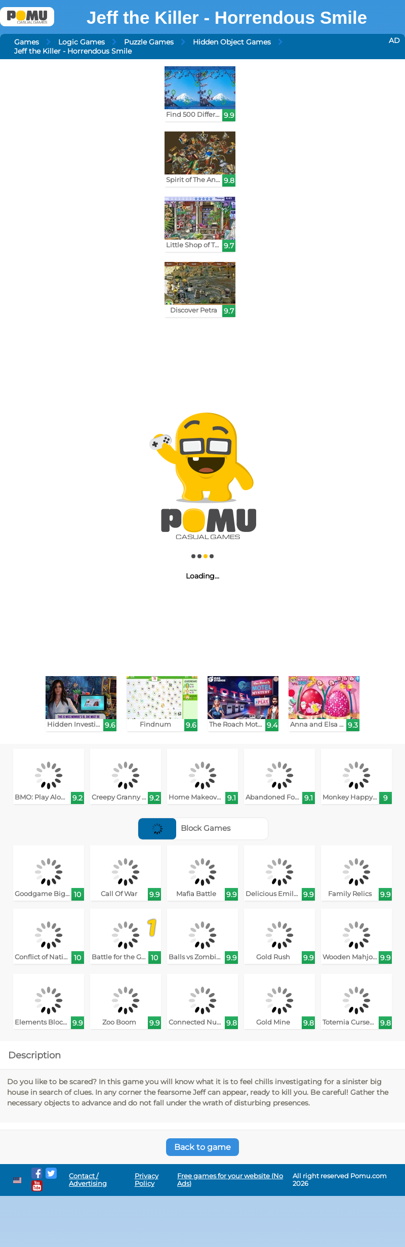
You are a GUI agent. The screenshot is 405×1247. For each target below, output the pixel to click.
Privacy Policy (146, 1179)
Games (26, 42)
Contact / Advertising (88, 1179)
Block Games (184, 828)
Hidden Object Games (232, 42)
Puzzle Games (149, 42)
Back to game (202, 1147)
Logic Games (81, 42)
